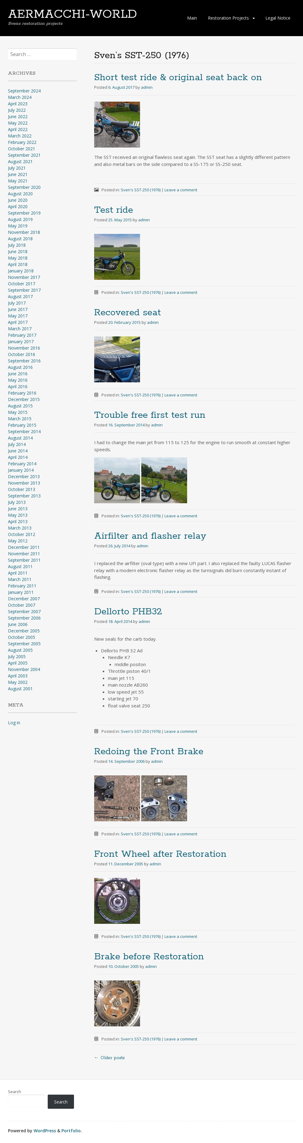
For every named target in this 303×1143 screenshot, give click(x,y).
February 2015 (22, 425)
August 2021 (20, 161)
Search (14, 1091)
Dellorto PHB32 (128, 612)
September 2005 (24, 643)
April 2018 (18, 264)
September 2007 (24, 611)
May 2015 (18, 412)
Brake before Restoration (149, 957)
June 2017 (18, 309)
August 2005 (20, 650)
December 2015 (24, 399)
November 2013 (24, 483)
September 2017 (24, 290)
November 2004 (24, 669)
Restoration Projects (228, 18)
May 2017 (18, 316)
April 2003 (18, 676)
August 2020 (20, 194)
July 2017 (17, 303)
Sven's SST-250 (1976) (141, 190)
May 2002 (18, 682)
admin (147, 87)
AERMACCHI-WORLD (72, 14)
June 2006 (18, 624)
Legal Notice (277, 18)
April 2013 (18, 521)
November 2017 (24, 277)
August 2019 (20, 219)
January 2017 (21, 341)
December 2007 (24, 598)
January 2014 (21, 470)
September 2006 (24, 618)
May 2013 (18, 515)
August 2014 (20, 438)
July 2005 (17, 656)
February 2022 (22, 142)
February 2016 (22, 393)
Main (192, 18)
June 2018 (18, 251)
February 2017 (22, 335)
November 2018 (24, 232)
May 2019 (18, 226)
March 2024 (19, 97)
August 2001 (20, 688)
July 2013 (17, 502)
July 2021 (17, 168)
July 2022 (17, 110)
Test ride (113, 210)
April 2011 (18, 573)
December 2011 (24, 547)
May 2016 (18, 380)
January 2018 (21, 271)
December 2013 (24, 476)
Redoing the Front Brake (148, 752)
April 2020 (18, 206)
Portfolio (71, 1131)
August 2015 (20, 406)
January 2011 (21, 592)
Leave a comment (180, 190)
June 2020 (18, 200)
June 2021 (18, 174)
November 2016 (24, 348)
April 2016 (18, 386)
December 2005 (24, 631)
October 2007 (21, 605)
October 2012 (21, 534)
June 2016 (18, 374)
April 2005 (18, 663)
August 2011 (20, 566)
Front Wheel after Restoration (160, 854)
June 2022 (18, 116)
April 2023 (18, 104)
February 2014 (22, 464)
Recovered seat (127, 313)
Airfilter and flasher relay (150, 536)
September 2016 (24, 361)
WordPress (45, 1131)
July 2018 (17, 245)
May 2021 (18, 181)
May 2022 (18, 123)
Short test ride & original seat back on (178, 78)
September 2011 (24, 560)
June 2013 (18, 509)
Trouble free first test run (149, 415)
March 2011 (19, 579)
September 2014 (24, 431)
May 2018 (18, 258)
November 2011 (24, 554)
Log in (14, 722)
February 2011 (22, 586)
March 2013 (19, 528)
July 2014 (17, 444)
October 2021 (21, 149)
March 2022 (19, 136)
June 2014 (18, 451)
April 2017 (18, 322)
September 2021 (24, 155)
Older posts (109, 1058)
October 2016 (21, 354)
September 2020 (24, 187)
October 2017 (21, 284)
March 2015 (19, 419)
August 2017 (20, 296)
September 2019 (24, 213)
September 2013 (24, 496)
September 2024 (24, 91)
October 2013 (21, 489)
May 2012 (18, 541)
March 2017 (19, 329)
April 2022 (18, 129)
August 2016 (20, 367)
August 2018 (20, 239)
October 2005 (21, 637)
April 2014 (18, 457)
